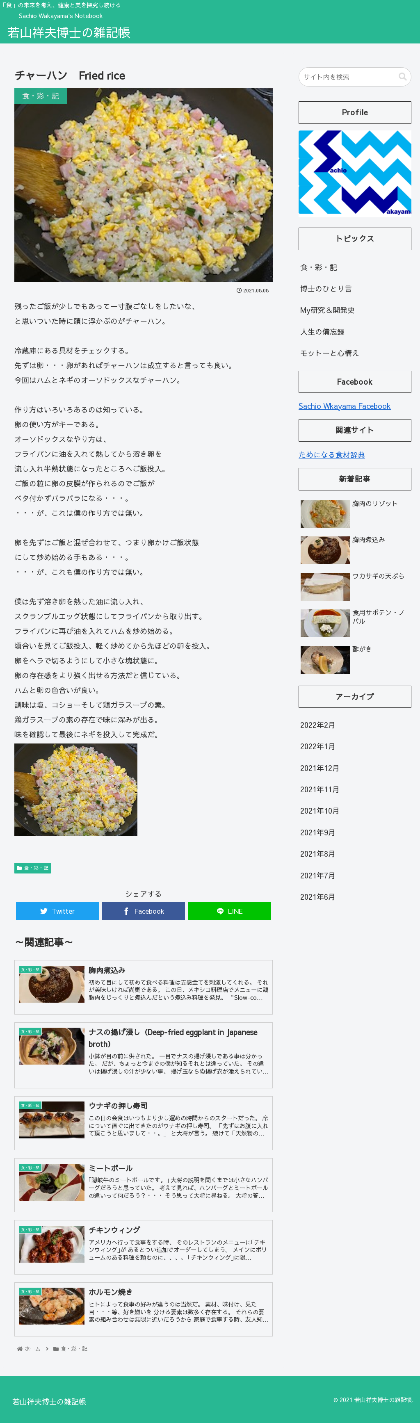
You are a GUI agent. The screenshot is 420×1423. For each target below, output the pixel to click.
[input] (355, 77)
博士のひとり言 (326, 288)
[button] (402, 77)
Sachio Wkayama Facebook (345, 406)
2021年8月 (318, 853)
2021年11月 (320, 789)
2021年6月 (318, 897)
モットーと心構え (329, 353)
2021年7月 (318, 875)
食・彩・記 (32, 867)
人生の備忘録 (322, 331)
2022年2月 (318, 725)
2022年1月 (318, 746)
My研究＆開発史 (327, 310)
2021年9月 (318, 832)
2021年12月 (320, 768)
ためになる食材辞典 (332, 454)
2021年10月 (320, 810)
